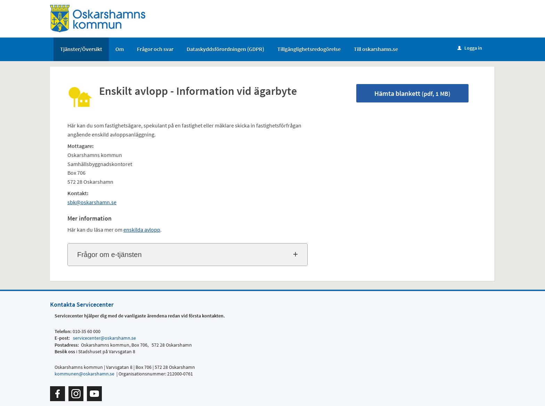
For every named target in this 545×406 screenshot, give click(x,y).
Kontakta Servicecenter (82, 304)
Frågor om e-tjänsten (109, 254)
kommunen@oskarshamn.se (84, 374)
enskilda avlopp (141, 229)
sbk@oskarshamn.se (91, 202)
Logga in (469, 48)
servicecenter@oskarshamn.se (104, 338)
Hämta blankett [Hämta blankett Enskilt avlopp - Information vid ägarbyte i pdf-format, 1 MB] (412, 93)
